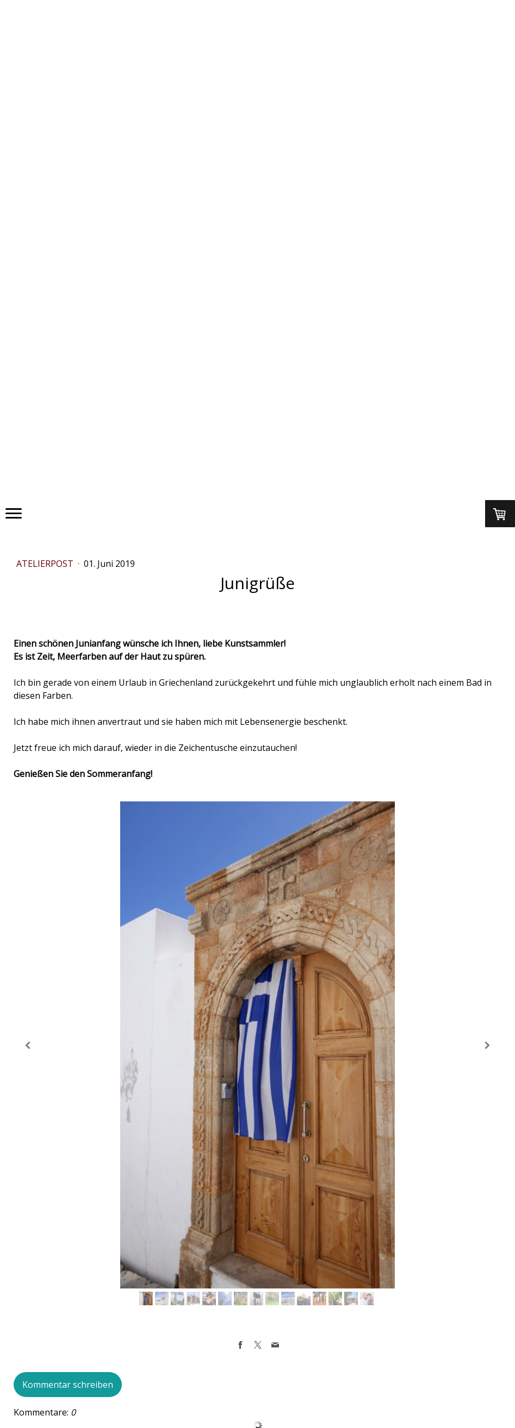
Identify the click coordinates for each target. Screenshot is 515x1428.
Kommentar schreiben (67, 1385)
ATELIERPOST (46, 564)
